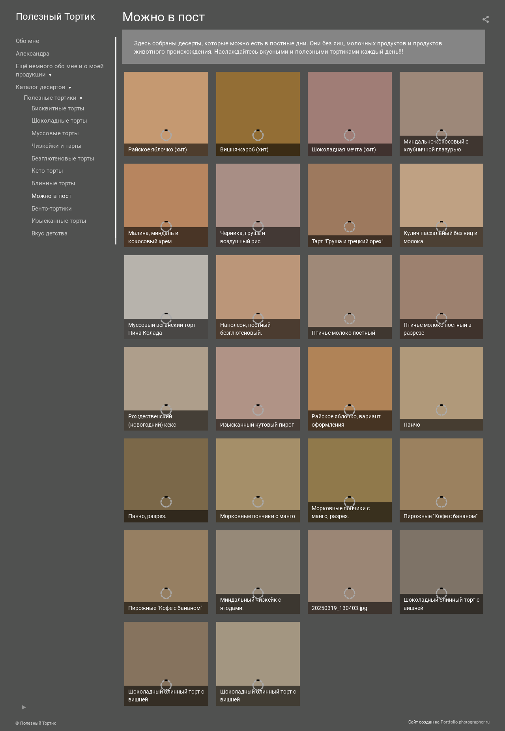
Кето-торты (47, 170)
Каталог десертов (40, 87)
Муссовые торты (55, 133)
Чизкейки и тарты (57, 145)
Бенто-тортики (52, 208)
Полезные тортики (50, 97)
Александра (32, 53)
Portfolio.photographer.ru (465, 722)
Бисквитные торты (58, 108)
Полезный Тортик (55, 16)
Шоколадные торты (59, 120)
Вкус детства (49, 233)
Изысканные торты (59, 220)
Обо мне (27, 41)
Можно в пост (51, 196)
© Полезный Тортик (35, 723)
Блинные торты (53, 183)
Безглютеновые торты (63, 158)
